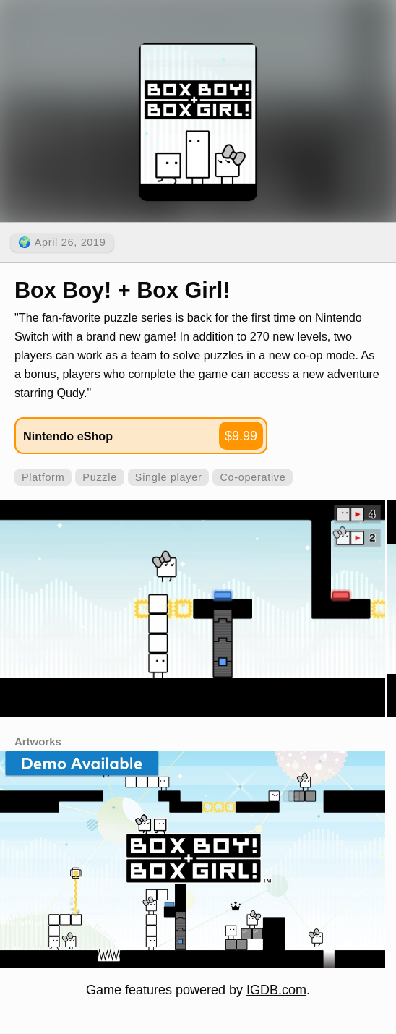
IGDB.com (276, 990)
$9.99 (241, 436)
